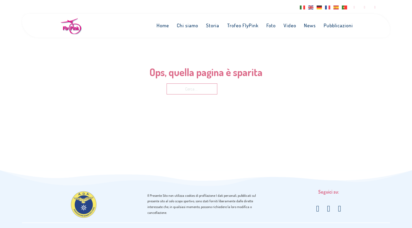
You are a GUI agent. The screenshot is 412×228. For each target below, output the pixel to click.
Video (290, 25)
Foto (271, 25)
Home (163, 25)
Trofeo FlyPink (243, 25)
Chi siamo (187, 25)
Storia (212, 25)
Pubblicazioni (338, 25)
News (310, 25)
